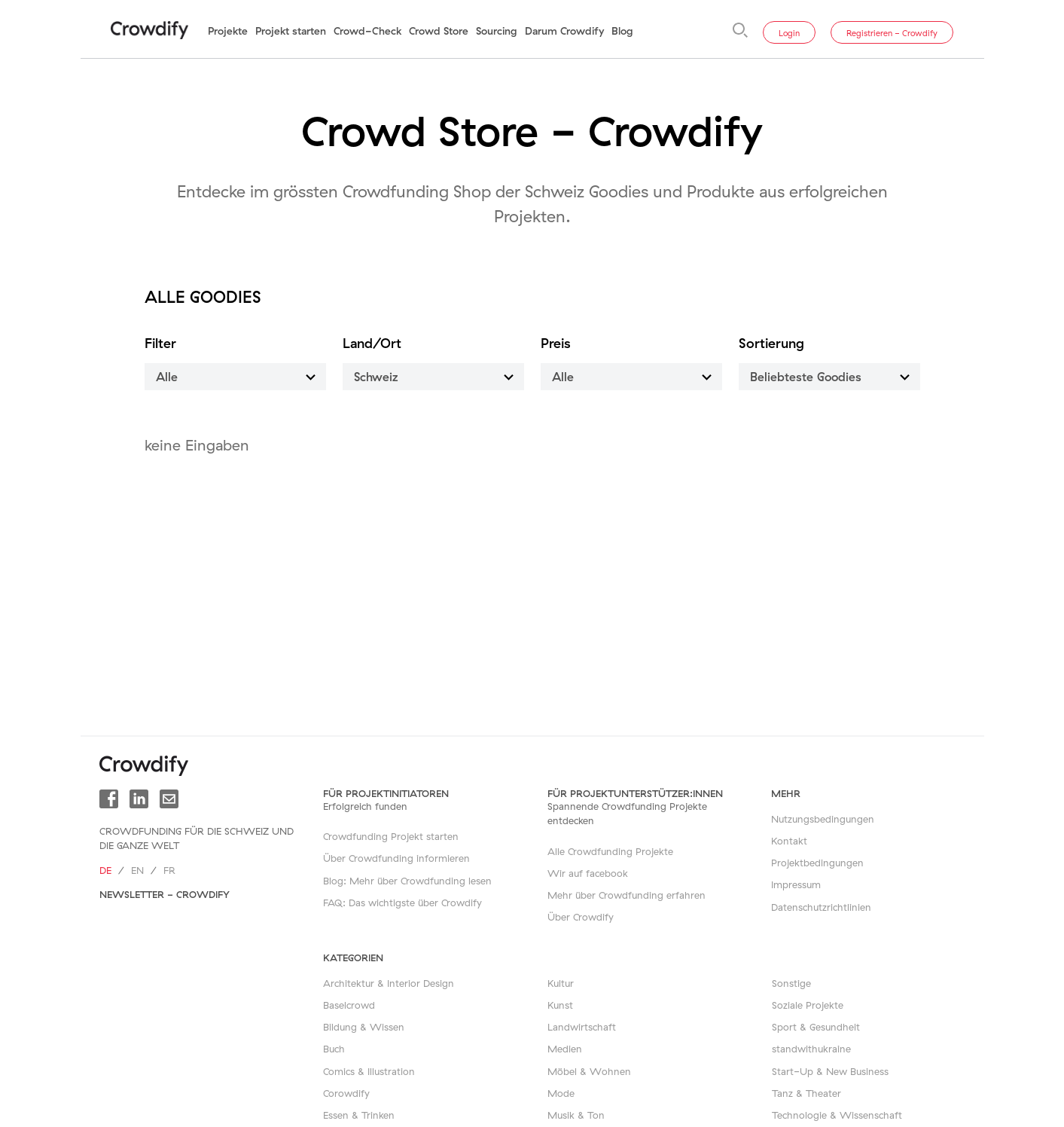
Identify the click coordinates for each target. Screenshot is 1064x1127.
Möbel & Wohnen (589, 1071)
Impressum (796, 884)
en (137, 870)
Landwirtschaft (581, 1027)
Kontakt (789, 841)
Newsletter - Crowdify (164, 894)
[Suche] (740, 30)
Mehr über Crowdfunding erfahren (626, 895)
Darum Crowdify (564, 31)
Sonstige (791, 983)
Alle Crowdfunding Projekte (610, 851)
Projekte (228, 31)
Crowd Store (438, 31)
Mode (561, 1093)
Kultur (560, 983)
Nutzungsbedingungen (822, 819)
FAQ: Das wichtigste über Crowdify (402, 902)
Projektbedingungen (817, 863)
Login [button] (789, 33)
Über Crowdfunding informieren (396, 858)
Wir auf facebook (587, 873)
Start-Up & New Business (830, 1071)
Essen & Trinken (359, 1115)
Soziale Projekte (807, 1005)
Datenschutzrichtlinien (821, 907)
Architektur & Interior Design (388, 983)
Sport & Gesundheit (816, 1027)
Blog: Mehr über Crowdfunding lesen (407, 881)
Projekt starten (290, 31)
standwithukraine (811, 1049)
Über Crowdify (580, 917)
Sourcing (496, 31)
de (105, 870)
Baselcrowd (349, 1005)
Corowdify (346, 1093)
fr (169, 870)
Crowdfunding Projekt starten (391, 836)
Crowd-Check (367, 31)
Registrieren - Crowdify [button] (891, 33)
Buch (334, 1049)
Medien (564, 1049)
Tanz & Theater (806, 1093)
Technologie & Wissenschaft (837, 1115)
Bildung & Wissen (363, 1027)
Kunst (560, 1005)
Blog (622, 31)
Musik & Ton (576, 1115)
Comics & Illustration (369, 1071)
